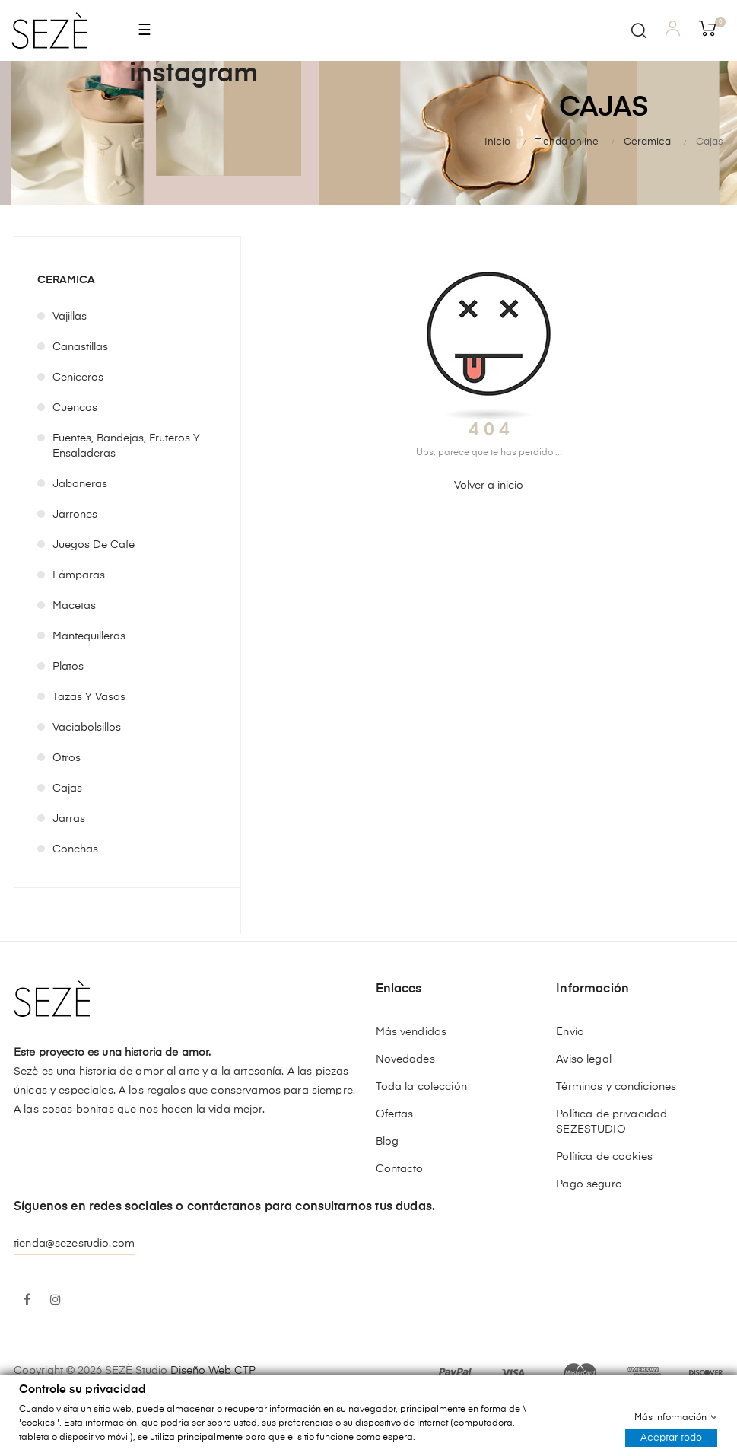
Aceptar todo (671, 1437)
